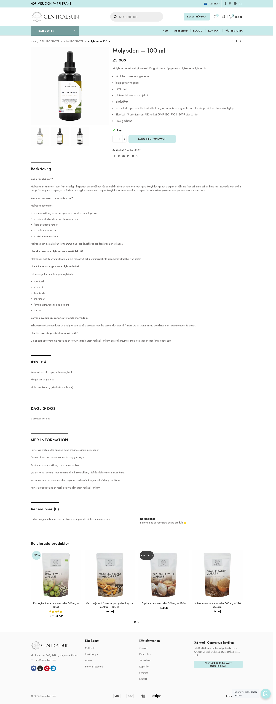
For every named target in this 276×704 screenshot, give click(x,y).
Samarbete (144, 660)
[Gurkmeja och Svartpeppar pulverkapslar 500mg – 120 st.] (110, 575)
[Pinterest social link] (235, 3)
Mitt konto (90, 648)
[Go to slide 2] (138, 622)
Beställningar (91, 654)
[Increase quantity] (124, 139)
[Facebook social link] (225, 3)
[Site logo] (55, 16)
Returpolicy (145, 654)
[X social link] (119, 156)
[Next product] (240, 41)
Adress (88, 660)
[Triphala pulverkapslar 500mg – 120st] (163, 575)
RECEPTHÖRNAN (196, 16)
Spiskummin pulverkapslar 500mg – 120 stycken (217, 605)
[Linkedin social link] (240, 3)
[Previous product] (232, 41)
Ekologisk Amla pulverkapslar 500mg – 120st (56, 605)
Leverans (143, 672)
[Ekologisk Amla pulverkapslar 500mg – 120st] (56, 575)
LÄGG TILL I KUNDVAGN (152, 139)
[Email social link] (123, 156)
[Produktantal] (119, 139)
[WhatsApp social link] (137, 156)
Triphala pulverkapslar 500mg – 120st (163, 603)
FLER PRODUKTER (49, 41)
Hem (33, 41)
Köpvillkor (144, 666)
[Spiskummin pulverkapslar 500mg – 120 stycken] (217, 575)
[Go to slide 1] (135, 622)
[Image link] (50, 645)
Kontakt (143, 679)
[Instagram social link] (230, 3)
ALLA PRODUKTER (73, 41)
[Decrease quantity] (114, 139)
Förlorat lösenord (94, 666)
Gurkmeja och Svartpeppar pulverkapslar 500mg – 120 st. (110, 605)
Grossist (143, 648)
